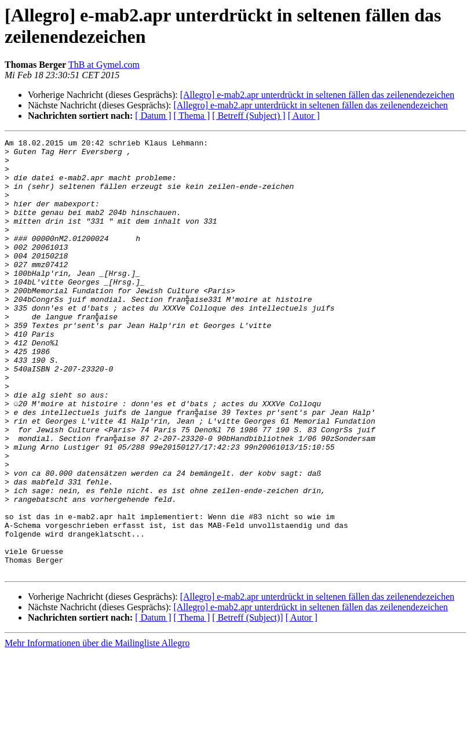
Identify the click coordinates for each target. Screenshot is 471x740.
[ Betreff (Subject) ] (248, 116)
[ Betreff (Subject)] (247, 704)
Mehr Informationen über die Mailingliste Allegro (97, 730)
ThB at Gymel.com (104, 65)
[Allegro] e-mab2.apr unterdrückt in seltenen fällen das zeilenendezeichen (317, 95)
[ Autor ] (304, 116)
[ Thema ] (192, 116)
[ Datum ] (153, 116)
